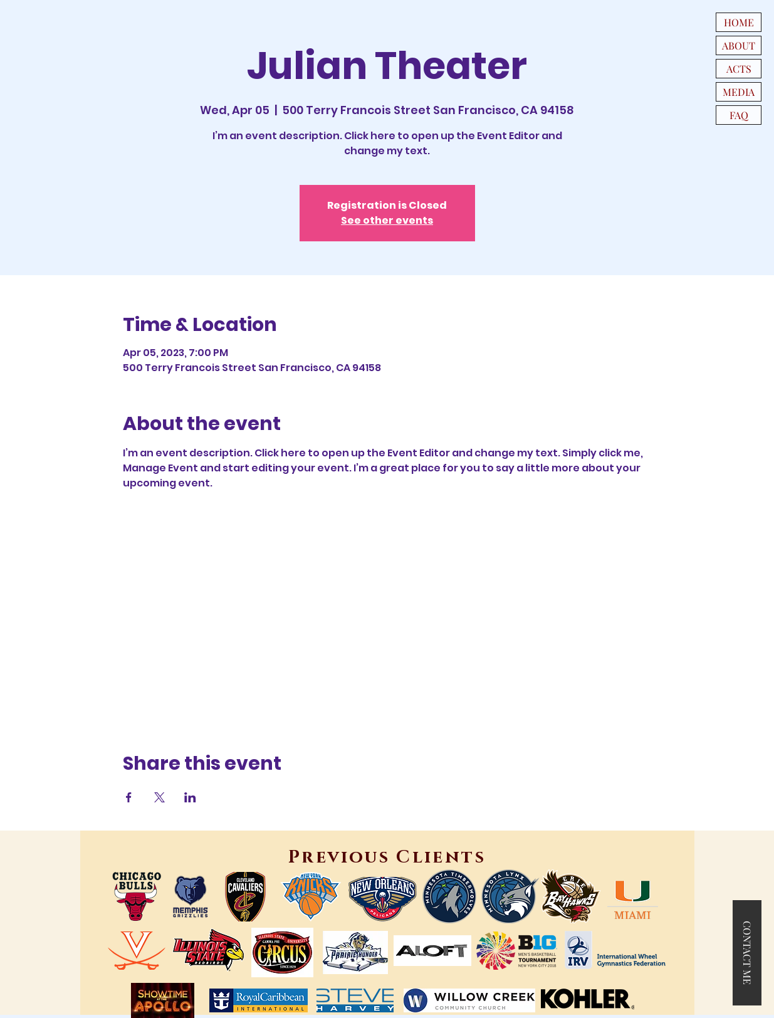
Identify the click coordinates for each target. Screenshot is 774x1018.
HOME (739, 22)
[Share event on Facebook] (129, 797)
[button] (747, 952)
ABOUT (738, 45)
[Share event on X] (159, 797)
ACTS (738, 68)
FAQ (739, 115)
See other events (387, 220)
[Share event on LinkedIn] (190, 797)
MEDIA (739, 91)
